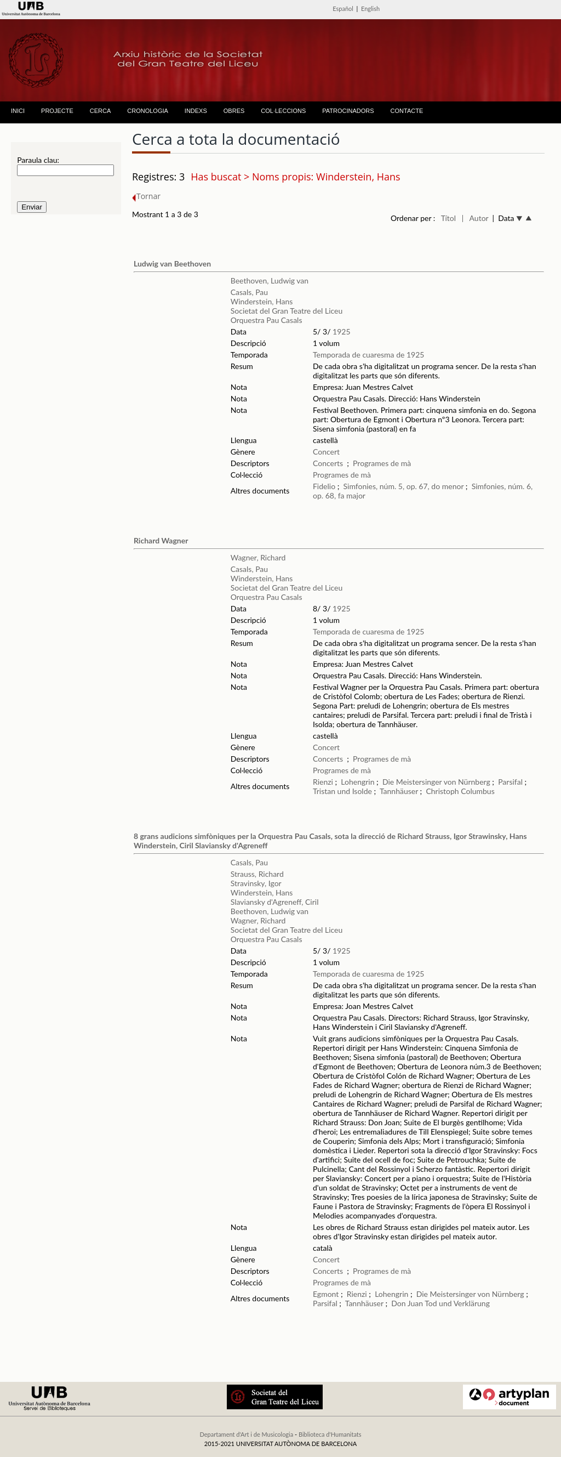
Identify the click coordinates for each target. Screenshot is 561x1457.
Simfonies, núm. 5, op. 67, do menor (404, 486)
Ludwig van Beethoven (172, 263)
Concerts (328, 463)
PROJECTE (57, 110)
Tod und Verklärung (457, 1303)
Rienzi (323, 781)
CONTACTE (407, 110)
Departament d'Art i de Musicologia (246, 1434)
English (370, 8)
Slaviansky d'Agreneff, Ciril (275, 901)
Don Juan (407, 1303)
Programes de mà (382, 463)
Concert (326, 451)
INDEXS (196, 110)
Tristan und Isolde (342, 791)
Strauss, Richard (257, 873)
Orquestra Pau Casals (266, 320)
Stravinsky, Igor (256, 883)
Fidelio (324, 486)
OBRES (234, 110)
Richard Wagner (161, 540)
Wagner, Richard (258, 557)
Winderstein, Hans (262, 301)
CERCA (100, 110)
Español (343, 8)
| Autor (475, 218)
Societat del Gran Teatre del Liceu (287, 310)
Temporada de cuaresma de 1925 (368, 354)
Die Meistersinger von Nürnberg (436, 781)
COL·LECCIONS (283, 110)
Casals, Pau (249, 292)
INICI (18, 110)
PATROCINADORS (348, 110)
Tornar (146, 196)
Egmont (326, 1294)
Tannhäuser (399, 791)
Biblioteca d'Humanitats (330, 1434)
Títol (448, 218)
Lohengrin (357, 781)
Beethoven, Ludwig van (269, 280)
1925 (341, 331)
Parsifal (510, 781)
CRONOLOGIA (147, 110)
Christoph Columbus (460, 791)
